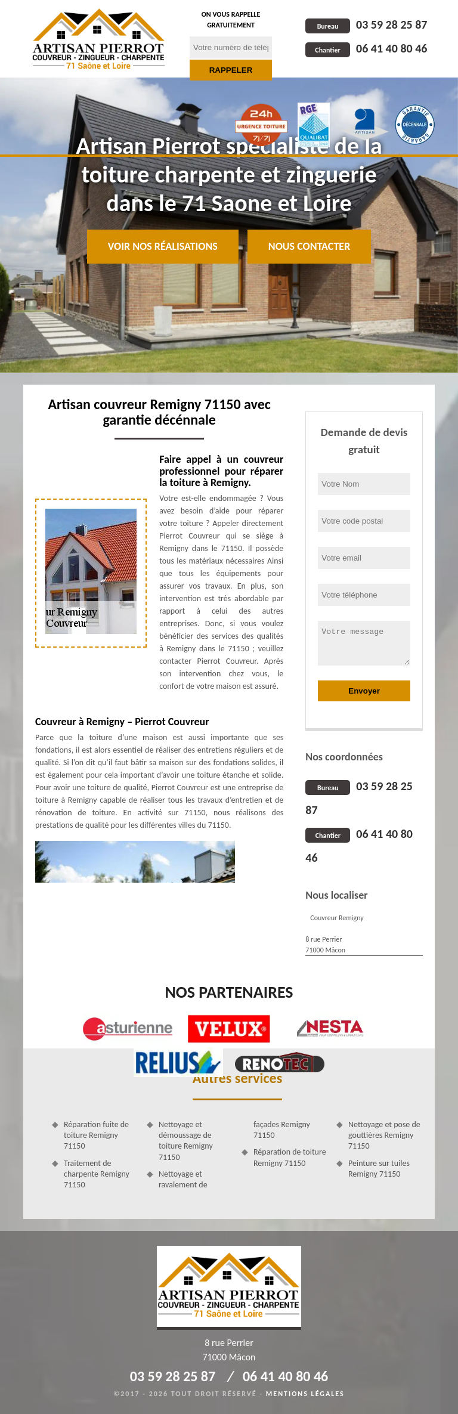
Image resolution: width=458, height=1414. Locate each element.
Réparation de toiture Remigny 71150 (289, 1157)
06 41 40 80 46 (366, 48)
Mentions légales (305, 1394)
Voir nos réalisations (163, 246)
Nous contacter (309, 246)
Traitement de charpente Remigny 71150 (96, 1174)
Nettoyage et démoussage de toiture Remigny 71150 (186, 1140)
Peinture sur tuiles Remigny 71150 (379, 1168)
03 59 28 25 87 (366, 24)
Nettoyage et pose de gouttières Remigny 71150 (384, 1135)
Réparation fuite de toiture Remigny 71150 (96, 1135)
